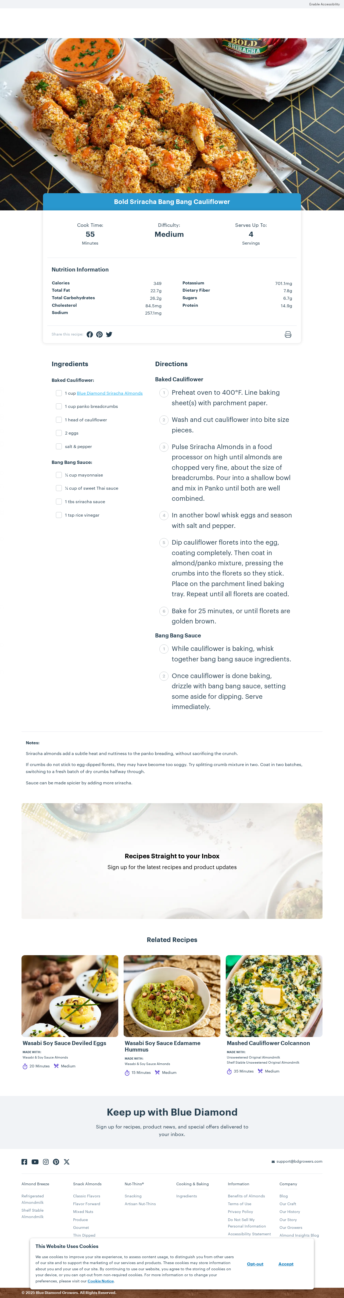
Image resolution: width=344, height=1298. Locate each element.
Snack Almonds (87, 1183)
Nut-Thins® (134, 1183)
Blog (284, 1196)
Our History (290, 1211)
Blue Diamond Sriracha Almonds (110, 393)
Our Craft (288, 1203)
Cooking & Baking (192, 1183)
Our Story (288, 1219)
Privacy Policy (240, 1211)
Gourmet (81, 1227)
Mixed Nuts (83, 1211)
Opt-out (255, 1264)
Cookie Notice (101, 1281)
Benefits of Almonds (246, 1196)
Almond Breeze (35, 1183)
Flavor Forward (86, 1203)
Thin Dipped (84, 1235)
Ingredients (186, 1196)
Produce (80, 1219)
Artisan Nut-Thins (140, 1203)
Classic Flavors (86, 1196)
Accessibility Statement (249, 1234)
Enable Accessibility (324, 4)
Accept (285, 1264)
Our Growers (291, 1227)
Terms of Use (239, 1203)
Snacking (133, 1196)
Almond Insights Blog (299, 1235)
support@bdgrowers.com (299, 1161)
